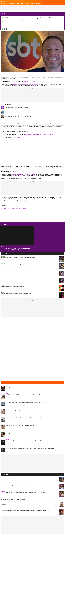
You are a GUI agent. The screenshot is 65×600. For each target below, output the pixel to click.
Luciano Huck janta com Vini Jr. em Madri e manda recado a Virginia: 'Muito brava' (15, 249)
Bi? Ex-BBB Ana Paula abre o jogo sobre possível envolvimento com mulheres (15, 485)
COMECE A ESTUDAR (16, 3)
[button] (1, 1)
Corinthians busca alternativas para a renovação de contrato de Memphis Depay (16, 293)
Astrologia (7, 408)
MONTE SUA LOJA (23, 3)
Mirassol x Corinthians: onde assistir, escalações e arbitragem (12, 286)
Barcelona (5, 208)
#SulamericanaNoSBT (28, 134)
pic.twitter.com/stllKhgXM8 (48, 134)
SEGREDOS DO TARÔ (30, 3)
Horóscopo (7, 431)
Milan (9, 208)
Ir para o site (5, 1)
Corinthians (56, 77)
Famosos (2, 246)
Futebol (17, 208)
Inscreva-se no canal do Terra (30, 81)
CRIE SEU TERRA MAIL (4, 3)
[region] (32, 7)
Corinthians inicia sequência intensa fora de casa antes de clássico (13, 279)
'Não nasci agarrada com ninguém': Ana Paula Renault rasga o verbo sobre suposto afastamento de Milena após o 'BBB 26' (23, 492)
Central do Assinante (37, 3)
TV (20, 208)
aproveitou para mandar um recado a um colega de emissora (26, 84)
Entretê (24, 208)
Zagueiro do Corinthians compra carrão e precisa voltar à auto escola (14, 264)
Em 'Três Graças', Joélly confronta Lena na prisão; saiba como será (13, 499)
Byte (6, 416)
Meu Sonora (7, 439)
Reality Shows (3, 484)
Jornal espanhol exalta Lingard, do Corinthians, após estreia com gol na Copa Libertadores (18, 257)
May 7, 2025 (17, 137)
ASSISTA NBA (10, 3)
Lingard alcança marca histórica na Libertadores (10, 271)
